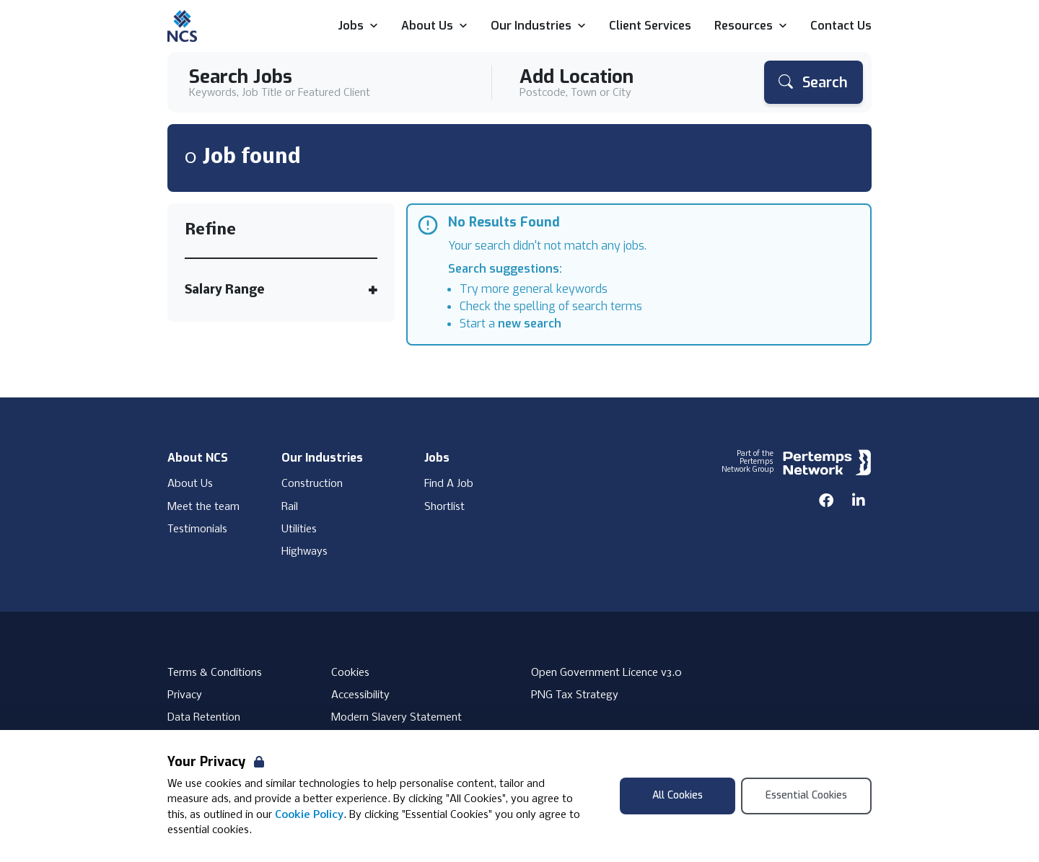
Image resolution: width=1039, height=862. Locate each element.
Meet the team (203, 507)
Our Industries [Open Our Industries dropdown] (538, 26)
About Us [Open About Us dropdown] (434, 26)
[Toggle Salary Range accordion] (281, 290)
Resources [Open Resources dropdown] (750, 26)
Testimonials (197, 529)
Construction (312, 484)
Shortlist (444, 507)
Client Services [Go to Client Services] (650, 26)
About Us (190, 484)
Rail (289, 507)
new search (529, 323)
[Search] (813, 82)
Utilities (299, 529)
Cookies (350, 673)
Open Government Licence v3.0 (606, 673)
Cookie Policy (309, 815)
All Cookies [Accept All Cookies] (677, 795)
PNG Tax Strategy (574, 695)
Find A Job (448, 484)
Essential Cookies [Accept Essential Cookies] (806, 795)
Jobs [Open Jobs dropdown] (358, 26)
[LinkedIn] (859, 500)
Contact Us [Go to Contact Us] (841, 26)
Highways (304, 552)
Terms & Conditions (214, 673)
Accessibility (360, 695)
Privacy (184, 695)
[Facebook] (826, 500)
